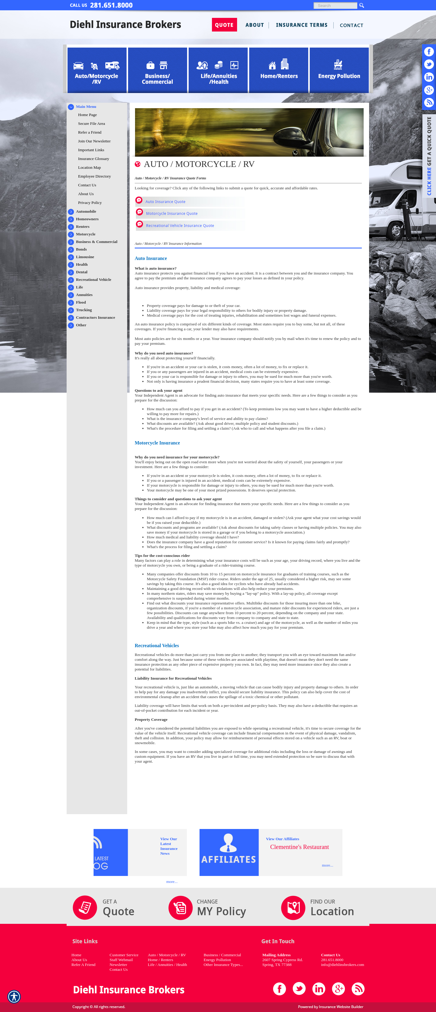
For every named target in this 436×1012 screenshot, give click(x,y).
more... (171, 881)
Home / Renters (160, 959)
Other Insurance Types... (223, 964)
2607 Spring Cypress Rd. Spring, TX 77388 (282, 962)
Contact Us (119, 969)
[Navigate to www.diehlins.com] (427, 157)
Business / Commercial (222, 955)
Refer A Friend (83, 964)
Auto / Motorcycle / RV (167, 955)
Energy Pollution (217, 959)
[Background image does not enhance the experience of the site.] (97, 106)
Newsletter (118, 964)
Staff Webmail (121, 959)
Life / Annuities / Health (167, 964)
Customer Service (124, 955)
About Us (79, 959)
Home (76, 955)
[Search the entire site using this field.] (335, 5)
